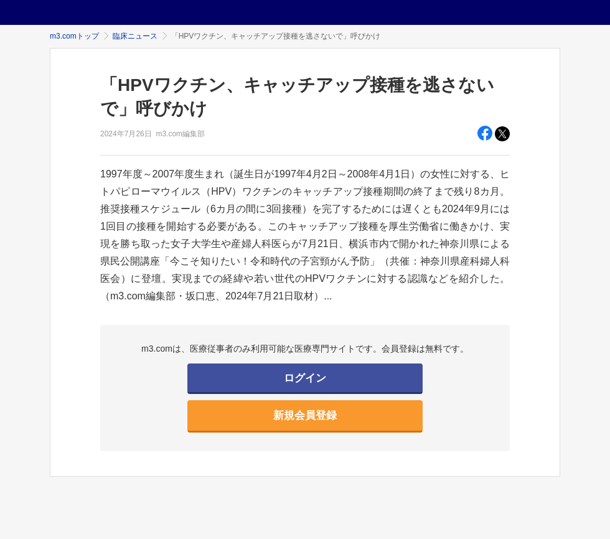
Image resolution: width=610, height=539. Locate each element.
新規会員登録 (305, 415)
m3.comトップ (74, 36)
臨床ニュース (135, 36)
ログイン (305, 378)
